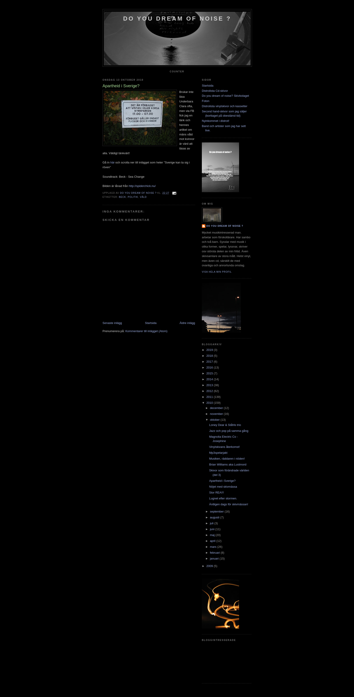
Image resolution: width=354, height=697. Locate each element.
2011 (210, 397)
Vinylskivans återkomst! (224, 447)
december (217, 408)
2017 (210, 361)
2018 (210, 355)
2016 (210, 367)
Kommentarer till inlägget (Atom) (146, 331)
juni (212, 529)
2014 (210, 379)
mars (213, 546)
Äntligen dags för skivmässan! (228, 504)
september (217, 511)
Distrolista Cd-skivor (215, 90)
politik (133, 197)
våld (143, 197)
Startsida (150, 323)
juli (212, 523)
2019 (210, 350)
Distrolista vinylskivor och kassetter (224, 106)
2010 (210, 402)
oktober (215, 419)
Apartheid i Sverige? (222, 480)
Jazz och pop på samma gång (228, 430)
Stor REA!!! (216, 492)
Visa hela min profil (217, 272)
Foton (205, 101)
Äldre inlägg (187, 323)
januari (215, 558)
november (217, 414)
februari (215, 552)
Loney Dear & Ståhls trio (225, 425)
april (213, 541)
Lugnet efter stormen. (223, 498)
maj (213, 535)
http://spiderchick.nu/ (142, 186)
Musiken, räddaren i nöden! (227, 458)
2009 (210, 566)
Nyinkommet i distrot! (215, 121)
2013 (210, 385)
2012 (210, 391)
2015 (210, 373)
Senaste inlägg (112, 323)
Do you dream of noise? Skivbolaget (225, 95)
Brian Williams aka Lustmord (227, 464)
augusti (215, 517)
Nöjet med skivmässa (223, 486)
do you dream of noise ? (177, 18)
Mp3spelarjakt (218, 452)
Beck (122, 197)
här (112, 162)
